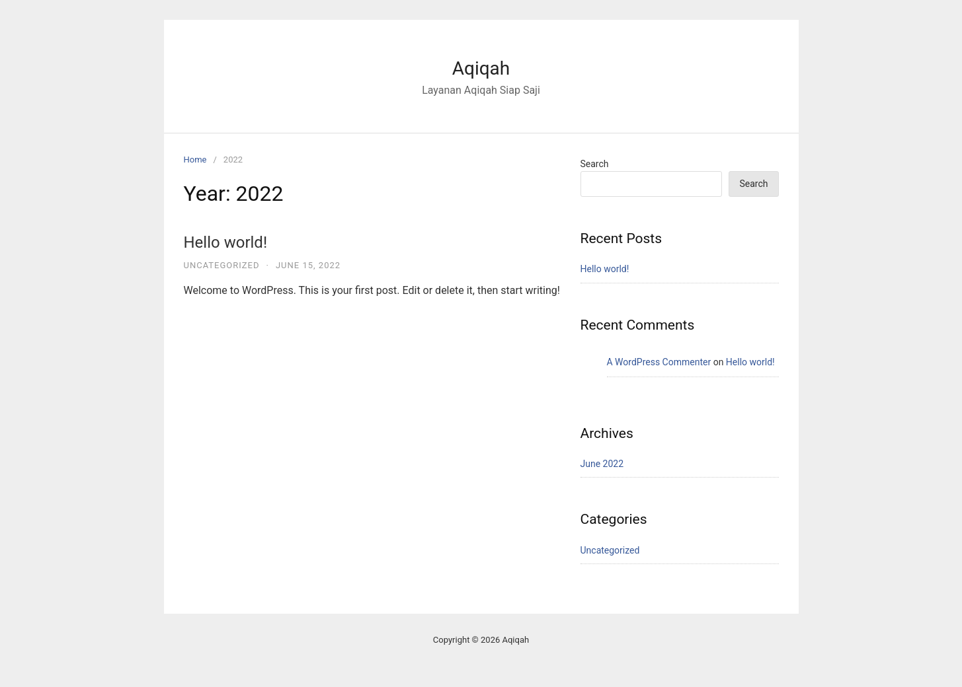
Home (195, 159)
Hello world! (226, 242)
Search (595, 164)
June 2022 (602, 463)
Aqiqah (481, 68)
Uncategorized (222, 265)
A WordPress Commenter (659, 362)
